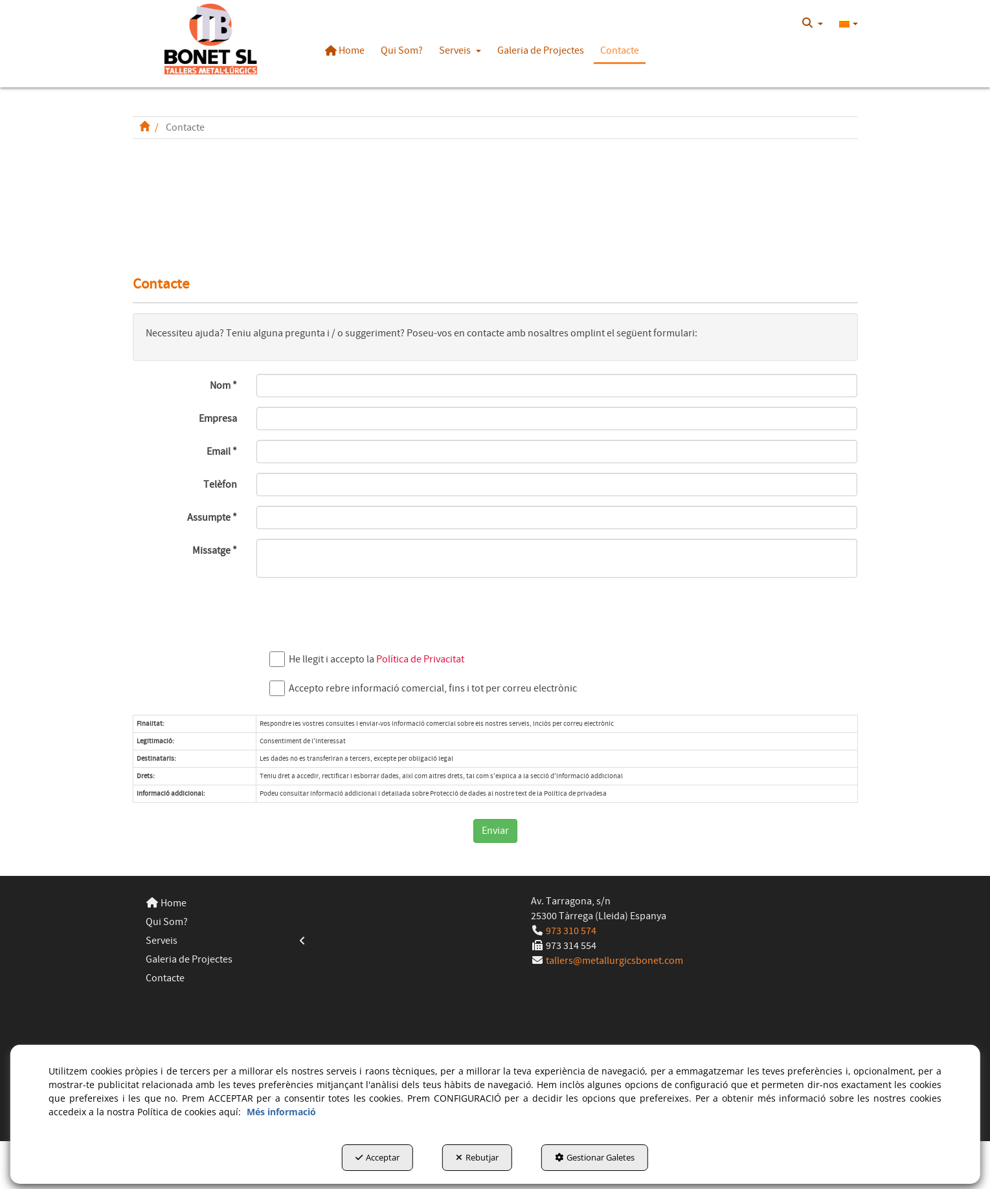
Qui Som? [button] (167, 921)
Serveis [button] (226, 940)
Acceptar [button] (377, 1157)
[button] (211, 38)
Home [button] (166, 903)
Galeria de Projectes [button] (189, 959)
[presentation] (354, 612)
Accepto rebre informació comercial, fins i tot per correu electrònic (426, 688)
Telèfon (220, 484)
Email (222, 451)
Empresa (218, 418)
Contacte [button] (165, 978)
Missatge (214, 550)
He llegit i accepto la (370, 659)
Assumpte (212, 517)
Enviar (495, 830)
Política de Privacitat (420, 659)
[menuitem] (812, 23)
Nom (223, 385)
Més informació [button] (281, 1112)
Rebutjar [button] (477, 1157)
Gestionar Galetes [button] (595, 1157)
